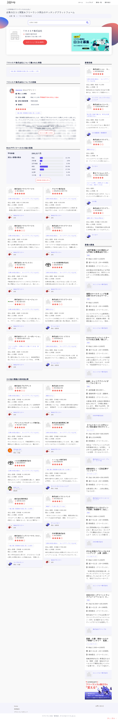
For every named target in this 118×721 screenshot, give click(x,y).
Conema (11, 2)
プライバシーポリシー (21, 712)
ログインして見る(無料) (35, 42)
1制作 (34, 169)
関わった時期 (22, 93)
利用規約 (17, 709)
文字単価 (35, 163)
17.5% (68, 169)
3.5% (68, 163)
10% (68, 160)
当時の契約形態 (23, 101)
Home (16, 706)
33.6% (68, 166)
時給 (33, 158)
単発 (33, 166)
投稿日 (20, 104)
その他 (34, 175)
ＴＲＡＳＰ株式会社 (25, 16)
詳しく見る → (112, 718)
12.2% (68, 158)
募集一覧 (99, 2)
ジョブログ (89, 2)
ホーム (80, 2)
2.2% (68, 175)
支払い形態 (21, 97)
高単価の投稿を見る (43, 180)
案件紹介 (108, 2)
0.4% (68, 172)
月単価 (34, 160)
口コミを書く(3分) (46, 133)
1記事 (34, 172)
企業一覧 (12, 16)
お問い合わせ (100, 706)
